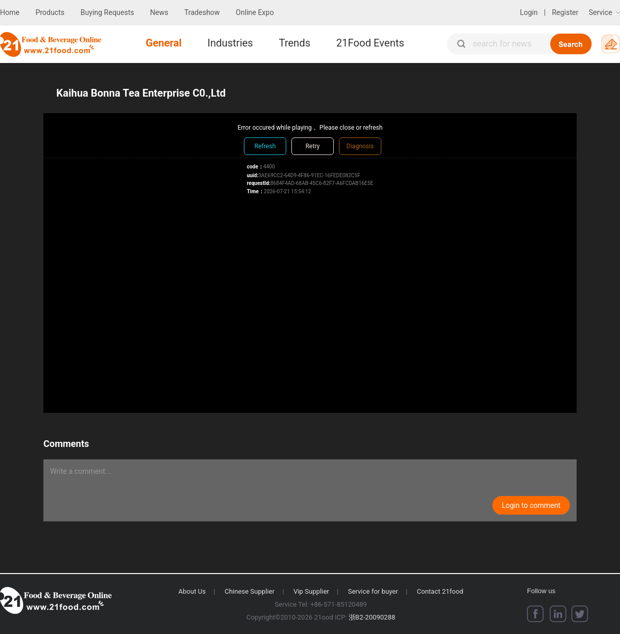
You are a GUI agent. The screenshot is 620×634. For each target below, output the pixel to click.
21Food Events (370, 43)
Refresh (264, 146)
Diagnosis (360, 146)
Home (10, 12)
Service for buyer (373, 591)
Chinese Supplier (250, 591)
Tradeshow (202, 12)
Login (529, 12)
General (163, 43)
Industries (230, 43)
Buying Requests (107, 12)
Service (600, 12)
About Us (192, 591)
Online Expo (255, 12)
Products (50, 12)
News (159, 12)
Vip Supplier (311, 591)
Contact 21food (440, 591)
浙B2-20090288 (372, 617)
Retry (312, 146)
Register (565, 12)
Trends (295, 43)
